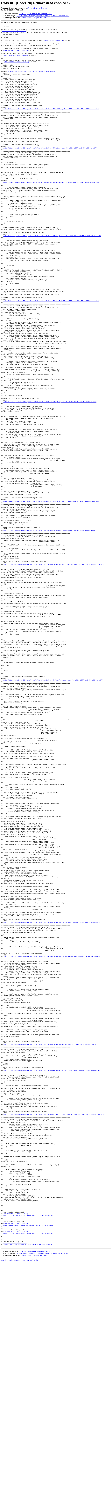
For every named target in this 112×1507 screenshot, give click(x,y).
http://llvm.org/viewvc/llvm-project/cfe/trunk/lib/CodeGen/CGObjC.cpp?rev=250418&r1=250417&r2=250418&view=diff (49, 478)
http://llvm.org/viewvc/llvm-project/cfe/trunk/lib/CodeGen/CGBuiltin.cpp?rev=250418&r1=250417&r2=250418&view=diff (51, 126)
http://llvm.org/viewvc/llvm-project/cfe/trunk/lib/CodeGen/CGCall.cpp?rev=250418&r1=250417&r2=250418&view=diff (49, 173)
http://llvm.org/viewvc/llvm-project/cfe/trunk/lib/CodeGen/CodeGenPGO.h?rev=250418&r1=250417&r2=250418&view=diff (50, 1249)
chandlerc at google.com (53, 44)
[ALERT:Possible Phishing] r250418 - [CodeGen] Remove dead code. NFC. (42, 16)
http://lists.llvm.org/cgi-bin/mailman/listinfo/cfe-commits (28, 1454)
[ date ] (23, 18)
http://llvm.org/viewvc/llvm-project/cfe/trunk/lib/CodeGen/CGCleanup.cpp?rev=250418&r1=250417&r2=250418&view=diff (51, 214)
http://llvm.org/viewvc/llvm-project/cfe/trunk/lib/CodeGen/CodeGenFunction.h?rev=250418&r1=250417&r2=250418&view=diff (52, 812)
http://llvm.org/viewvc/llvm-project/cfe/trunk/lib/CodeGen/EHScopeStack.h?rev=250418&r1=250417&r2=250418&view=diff (51, 1280)
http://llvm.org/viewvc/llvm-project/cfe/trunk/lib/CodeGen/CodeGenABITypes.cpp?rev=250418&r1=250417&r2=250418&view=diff (53, 673)
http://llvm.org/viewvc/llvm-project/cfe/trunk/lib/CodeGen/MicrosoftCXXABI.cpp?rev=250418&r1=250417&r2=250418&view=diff (53, 1333)
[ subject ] (36, 18)
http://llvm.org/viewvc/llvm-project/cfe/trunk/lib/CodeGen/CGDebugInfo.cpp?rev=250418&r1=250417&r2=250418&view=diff (52, 279)
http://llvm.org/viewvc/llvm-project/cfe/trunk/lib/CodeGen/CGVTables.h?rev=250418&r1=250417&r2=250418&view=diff (50, 632)
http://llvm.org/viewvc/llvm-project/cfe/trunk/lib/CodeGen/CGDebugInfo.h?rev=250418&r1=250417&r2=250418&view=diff (51, 357)
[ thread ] (29, 18)
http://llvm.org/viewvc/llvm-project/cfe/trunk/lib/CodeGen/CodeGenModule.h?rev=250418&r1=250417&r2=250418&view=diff (52, 1144)
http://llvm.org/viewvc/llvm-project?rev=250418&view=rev (31, 82)
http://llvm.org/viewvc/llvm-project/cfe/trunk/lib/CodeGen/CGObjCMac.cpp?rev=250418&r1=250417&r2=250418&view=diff (51, 597)
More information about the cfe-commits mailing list (19, 1505)
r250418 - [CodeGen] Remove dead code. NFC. (35, 14)
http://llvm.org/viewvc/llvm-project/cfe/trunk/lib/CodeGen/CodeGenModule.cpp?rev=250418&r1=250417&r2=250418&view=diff (52, 1103)
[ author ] (43, 18)
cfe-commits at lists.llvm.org (37, 8)
